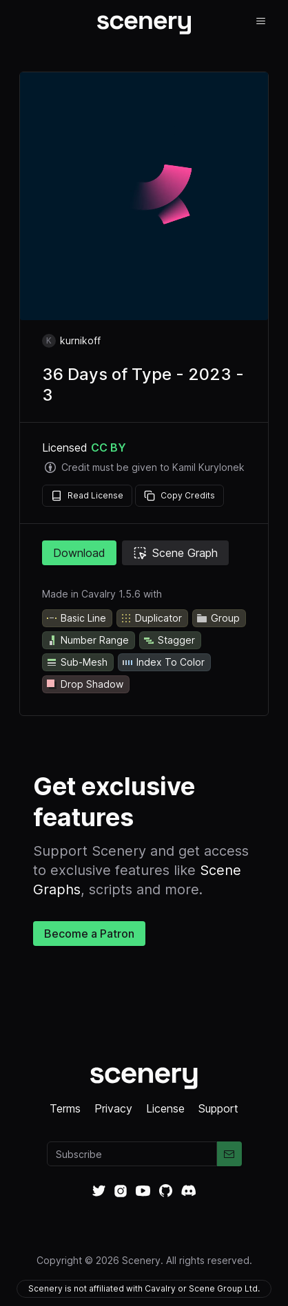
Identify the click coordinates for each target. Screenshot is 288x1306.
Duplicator (151, 618)
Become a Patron (89, 933)
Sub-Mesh (76, 662)
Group (218, 618)
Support (218, 1108)
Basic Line (75, 618)
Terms (65, 1108)
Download (79, 553)
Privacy (113, 1108)
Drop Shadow (84, 684)
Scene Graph (175, 553)
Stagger (169, 640)
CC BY (108, 447)
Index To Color (163, 662)
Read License (87, 495)
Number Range (87, 640)
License (165, 1108)
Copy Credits (179, 495)
